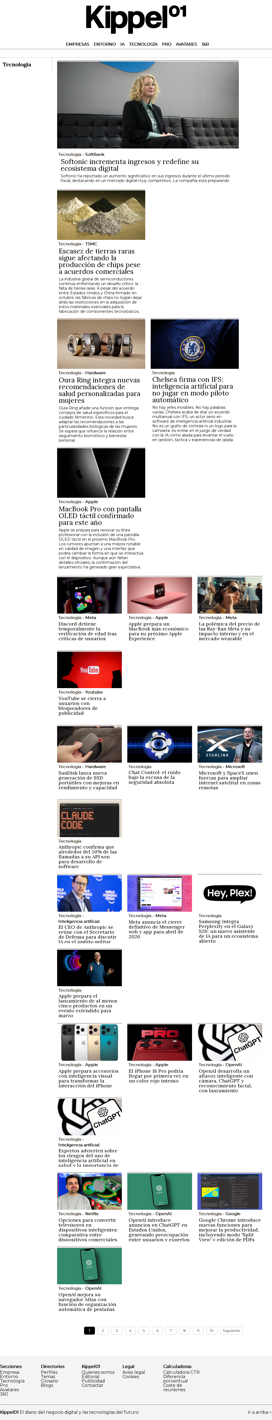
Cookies (130, 1377)
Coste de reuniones (174, 1387)
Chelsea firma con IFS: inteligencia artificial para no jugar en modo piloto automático (192, 389)
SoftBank (94, 154)
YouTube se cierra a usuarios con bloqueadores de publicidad (82, 705)
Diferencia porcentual (175, 1379)
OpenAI (233, 1064)
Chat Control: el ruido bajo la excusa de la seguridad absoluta (155, 777)
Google (232, 1213)
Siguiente (231, 1330)
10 (212, 1330)
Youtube (94, 692)
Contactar (92, 1385)
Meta (90, 617)
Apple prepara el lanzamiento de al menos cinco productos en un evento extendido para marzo (87, 1006)
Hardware (95, 372)
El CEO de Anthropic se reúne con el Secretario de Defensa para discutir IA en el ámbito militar (87, 934)
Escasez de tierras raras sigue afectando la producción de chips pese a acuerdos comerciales (100, 261)
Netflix (91, 1213)
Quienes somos (98, 1372)
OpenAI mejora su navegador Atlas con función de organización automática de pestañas (87, 1301)
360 (205, 44)
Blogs (47, 1385)
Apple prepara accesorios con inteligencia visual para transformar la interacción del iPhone (88, 1078)
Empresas (77, 44)
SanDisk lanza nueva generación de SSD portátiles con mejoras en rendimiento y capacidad (88, 780)
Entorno (105, 44)
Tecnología (143, 44)
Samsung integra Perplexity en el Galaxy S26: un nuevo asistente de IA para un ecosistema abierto (228, 931)
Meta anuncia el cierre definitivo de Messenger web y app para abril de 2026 (157, 929)
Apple (91, 501)
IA (122, 44)
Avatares (186, 44)
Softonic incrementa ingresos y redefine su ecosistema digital (130, 165)
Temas (48, 1377)
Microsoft (235, 766)
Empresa (9, 1372)
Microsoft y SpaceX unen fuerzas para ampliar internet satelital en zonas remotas (230, 780)
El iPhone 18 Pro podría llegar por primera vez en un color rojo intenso (158, 1076)
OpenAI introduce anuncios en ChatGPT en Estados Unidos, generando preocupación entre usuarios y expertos (159, 1230)
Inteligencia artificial (78, 921)
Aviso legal (133, 1372)
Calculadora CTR (181, 1372)
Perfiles (49, 1372)
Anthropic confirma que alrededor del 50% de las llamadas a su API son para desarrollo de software (87, 857)
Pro (166, 44)
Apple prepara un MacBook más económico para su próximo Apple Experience (158, 631)
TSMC (91, 243)
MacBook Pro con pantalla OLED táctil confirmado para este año (100, 516)
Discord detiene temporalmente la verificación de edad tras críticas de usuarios (87, 631)
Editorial (91, 1377)
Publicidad (93, 1381)
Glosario (49, 1381)
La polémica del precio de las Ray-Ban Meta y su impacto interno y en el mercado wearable (229, 631)
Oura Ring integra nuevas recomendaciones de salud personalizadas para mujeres (99, 390)
